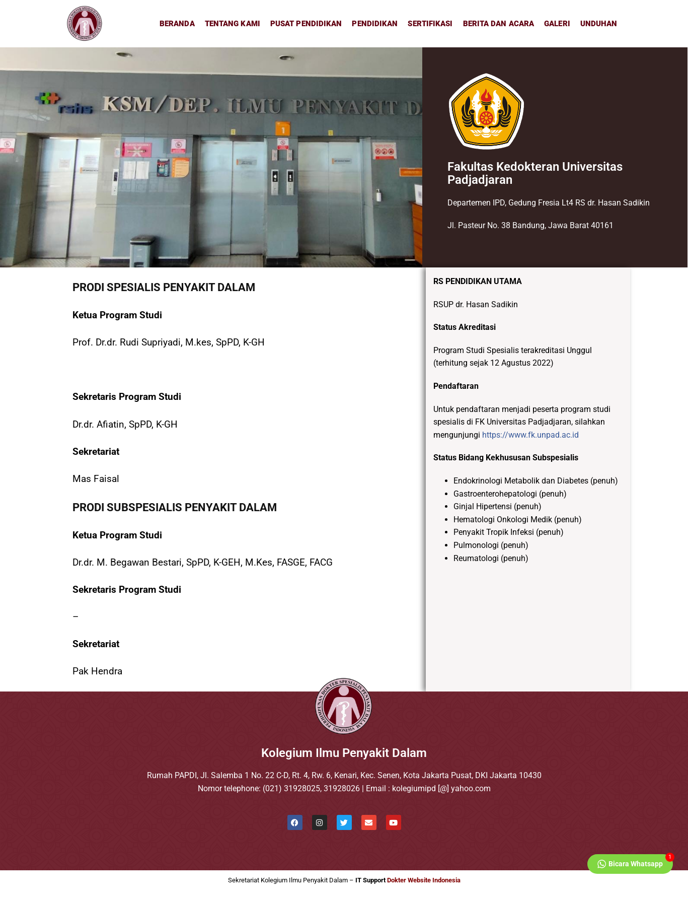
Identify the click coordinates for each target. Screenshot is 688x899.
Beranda (177, 23)
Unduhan (599, 23)
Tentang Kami (232, 23)
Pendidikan (375, 23)
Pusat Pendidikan (306, 23)
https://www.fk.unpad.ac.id (530, 435)
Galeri (557, 23)
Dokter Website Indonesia (424, 880)
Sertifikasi (430, 23)
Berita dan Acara (498, 23)
